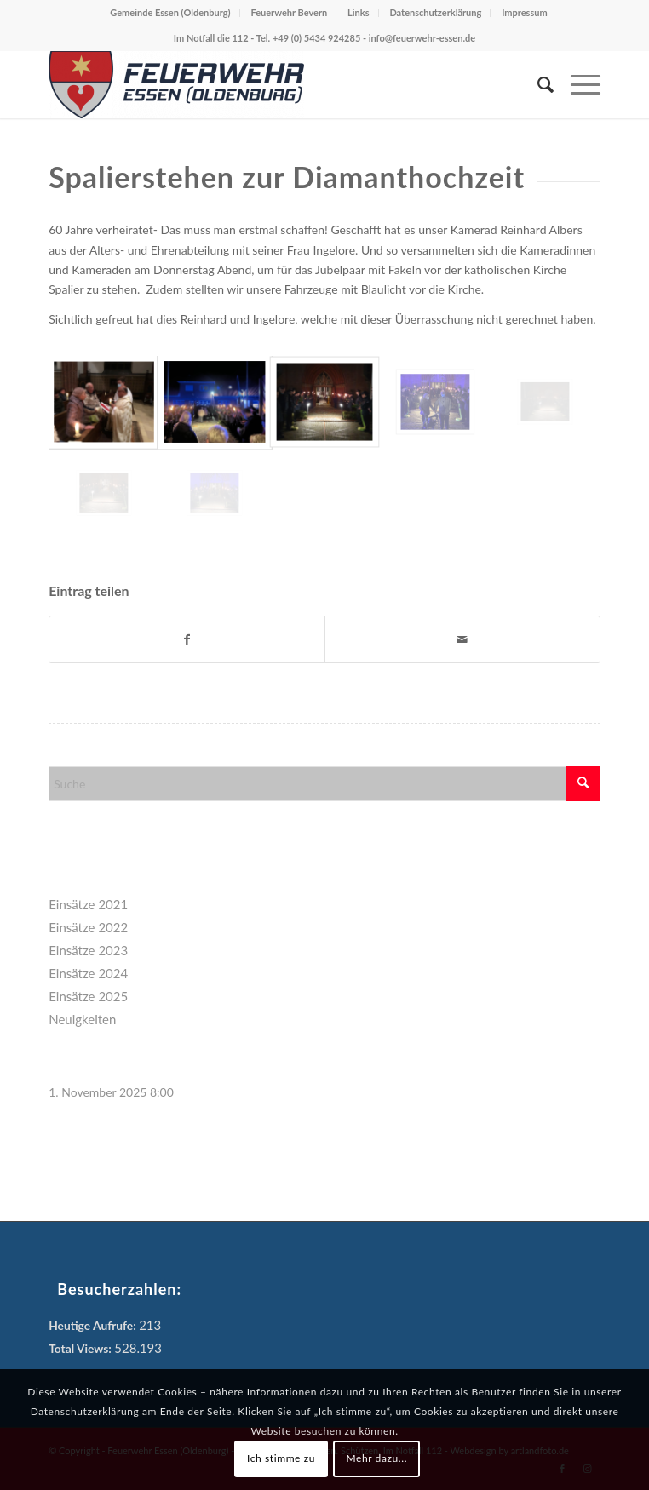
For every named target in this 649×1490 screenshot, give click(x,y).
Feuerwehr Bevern (288, 12)
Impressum (525, 12)
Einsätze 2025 (88, 996)
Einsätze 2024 (88, 973)
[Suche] (537, 84)
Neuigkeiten (82, 1019)
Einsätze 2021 (88, 904)
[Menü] (577, 84)
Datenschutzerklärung (435, 12)
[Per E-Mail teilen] (462, 639)
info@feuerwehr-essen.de (422, 37)
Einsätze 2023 (88, 950)
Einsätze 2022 (88, 927)
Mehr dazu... (376, 1458)
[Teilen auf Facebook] (186, 639)
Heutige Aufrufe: (94, 1325)
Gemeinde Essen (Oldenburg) (170, 12)
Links (358, 12)
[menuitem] (537, 84)
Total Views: (81, 1348)
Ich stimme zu (281, 1458)
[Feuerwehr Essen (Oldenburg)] (269, 84)
